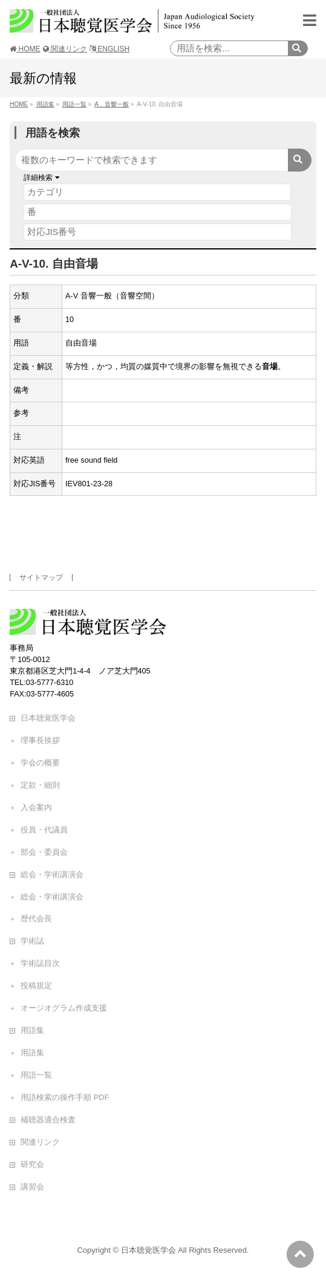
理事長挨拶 (40, 740)
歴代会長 (36, 918)
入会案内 (36, 807)
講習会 (32, 1186)
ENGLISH (109, 49)
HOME (25, 49)
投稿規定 (36, 985)
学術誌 (32, 940)
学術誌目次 (40, 963)
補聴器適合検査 (48, 1119)
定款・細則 (40, 785)
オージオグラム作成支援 (64, 1007)
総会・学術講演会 (52, 874)
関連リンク (65, 49)
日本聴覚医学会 (48, 717)
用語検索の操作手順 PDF (65, 1097)
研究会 (32, 1164)
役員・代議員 (44, 829)
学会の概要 (40, 762)
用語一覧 (36, 1074)
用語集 (32, 1030)
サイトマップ (41, 577)
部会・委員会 (44, 852)
